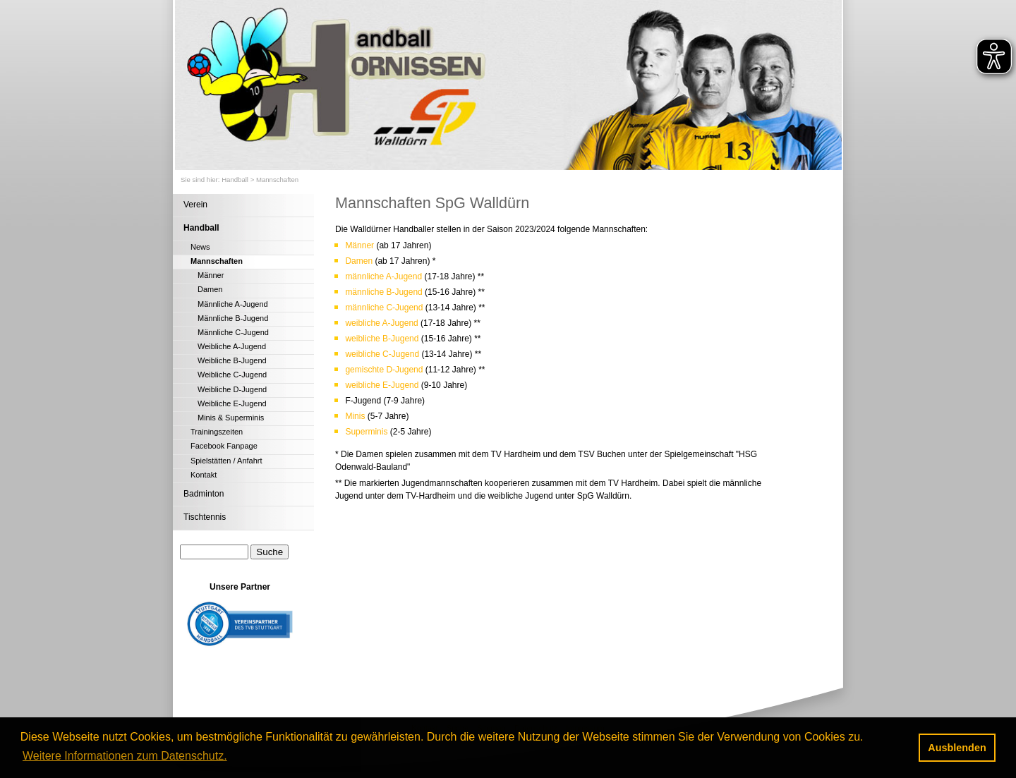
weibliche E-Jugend (383, 385)
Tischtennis (204, 517)
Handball (235, 179)
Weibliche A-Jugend (232, 346)
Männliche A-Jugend (233, 304)
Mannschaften (277, 179)
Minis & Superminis (231, 417)
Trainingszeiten (216, 431)
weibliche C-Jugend (383, 354)
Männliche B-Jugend (233, 318)
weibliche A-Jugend (383, 323)
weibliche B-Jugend (383, 339)
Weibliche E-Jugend (232, 403)
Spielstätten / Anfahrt (226, 460)
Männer (211, 275)
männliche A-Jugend (383, 276)
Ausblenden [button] (957, 747)
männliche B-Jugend (383, 292)
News (200, 247)
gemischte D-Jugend (384, 370)
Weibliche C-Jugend (232, 374)
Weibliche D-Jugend (232, 389)
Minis (356, 416)
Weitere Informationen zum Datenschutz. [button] (125, 756)
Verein (195, 204)
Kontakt (203, 474)
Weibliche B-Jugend (232, 360)
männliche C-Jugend (384, 307)
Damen (210, 289)
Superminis (366, 432)
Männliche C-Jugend (233, 332)
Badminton (203, 494)
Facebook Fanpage (224, 446)
